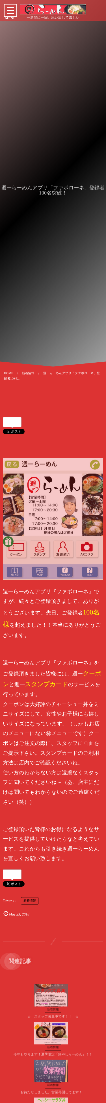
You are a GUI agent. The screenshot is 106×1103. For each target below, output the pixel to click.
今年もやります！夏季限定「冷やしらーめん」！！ (53, 1051)
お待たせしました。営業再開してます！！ (53, 1089)
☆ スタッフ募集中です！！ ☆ (53, 1013)
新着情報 (29, 896)
